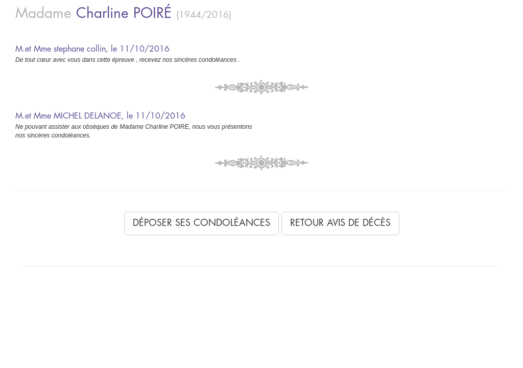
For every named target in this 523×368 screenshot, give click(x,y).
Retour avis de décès (340, 222)
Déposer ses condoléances (201, 222)
